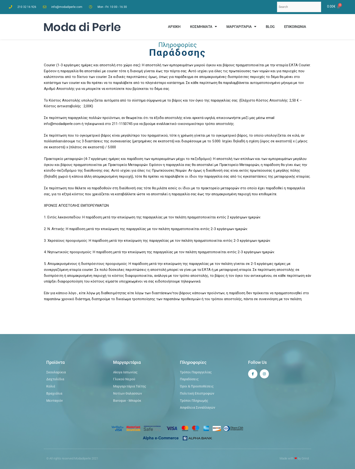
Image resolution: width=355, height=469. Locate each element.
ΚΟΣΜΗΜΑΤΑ (203, 26)
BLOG (270, 27)
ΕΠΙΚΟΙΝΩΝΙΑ (295, 27)
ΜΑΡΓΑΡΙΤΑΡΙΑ (241, 26)
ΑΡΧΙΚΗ (174, 27)
